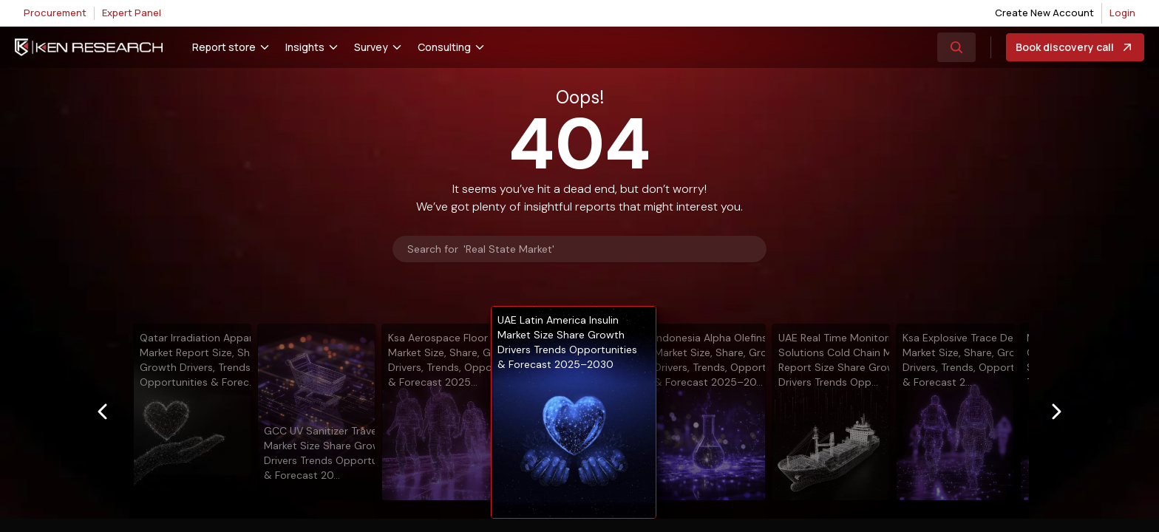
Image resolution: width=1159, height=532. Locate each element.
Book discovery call (1075, 47)
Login (1122, 12)
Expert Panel (131, 12)
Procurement (55, 12)
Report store (224, 47)
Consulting (444, 47)
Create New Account (1044, 12)
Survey (371, 47)
